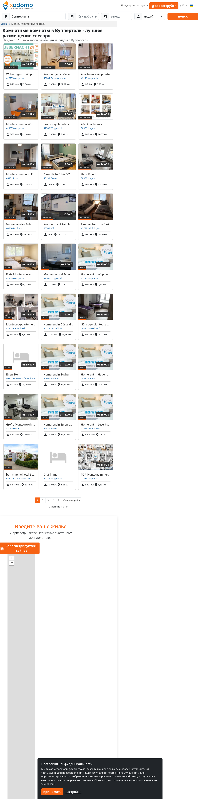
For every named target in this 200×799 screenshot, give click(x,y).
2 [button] (42, 500)
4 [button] (53, 500)
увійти (183, 5)
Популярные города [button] (133, 5)
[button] (71, 500)
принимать (52, 792)
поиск (183, 16)
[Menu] (192, 5)
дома (4, 23)
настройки (73, 792)
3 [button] (48, 500)
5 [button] (58, 500)
